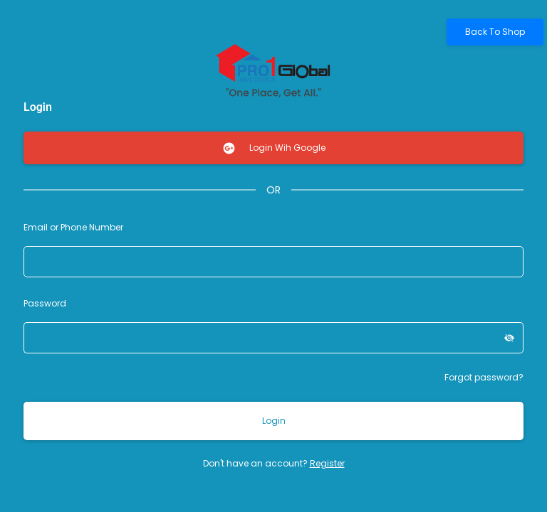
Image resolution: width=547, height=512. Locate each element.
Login (274, 421)
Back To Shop (495, 32)
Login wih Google (273, 148)
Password (45, 303)
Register (327, 463)
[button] (509, 337)
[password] (260, 337)
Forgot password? (483, 377)
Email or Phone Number (73, 227)
